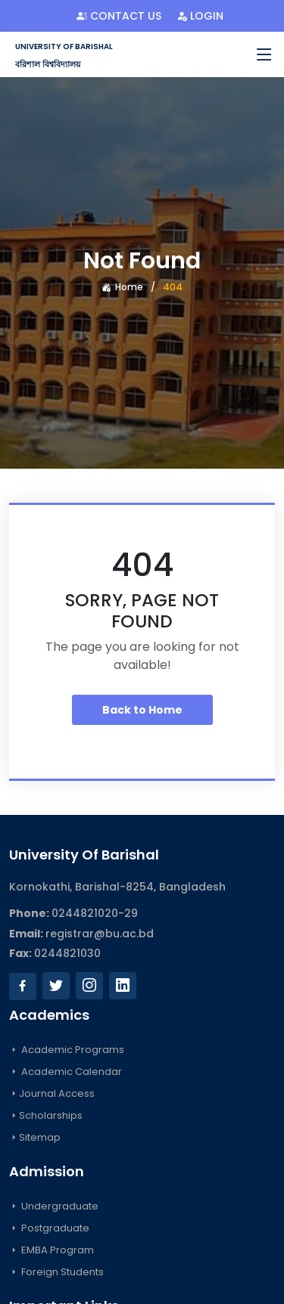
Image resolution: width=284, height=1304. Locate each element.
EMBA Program (51, 1250)
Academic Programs (66, 1049)
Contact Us (118, 16)
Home (122, 286)
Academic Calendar (65, 1071)
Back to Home (142, 709)
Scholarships (46, 1115)
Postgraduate (49, 1228)
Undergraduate (53, 1206)
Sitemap (35, 1137)
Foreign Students (56, 1272)
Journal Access (52, 1093)
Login (199, 16)
